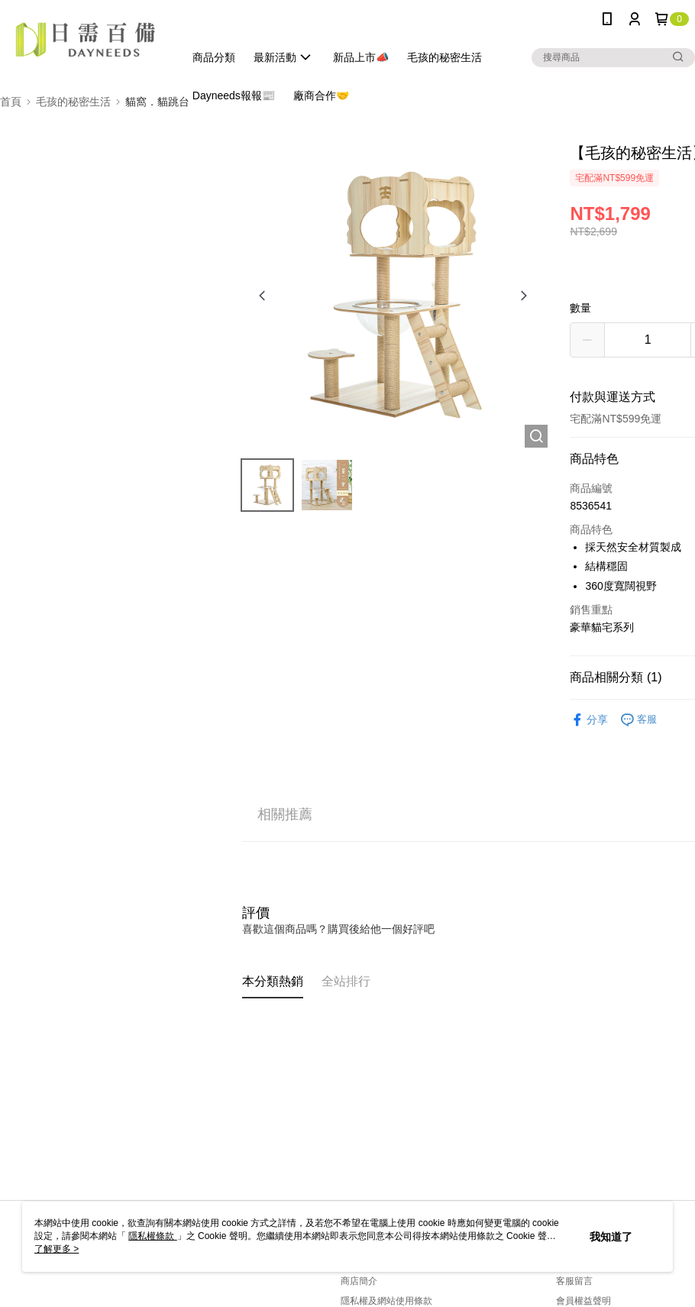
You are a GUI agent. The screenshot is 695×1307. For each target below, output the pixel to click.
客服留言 (574, 1281)
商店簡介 (359, 1281)
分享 (589, 720)
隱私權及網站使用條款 (386, 1301)
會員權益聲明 (583, 1301)
